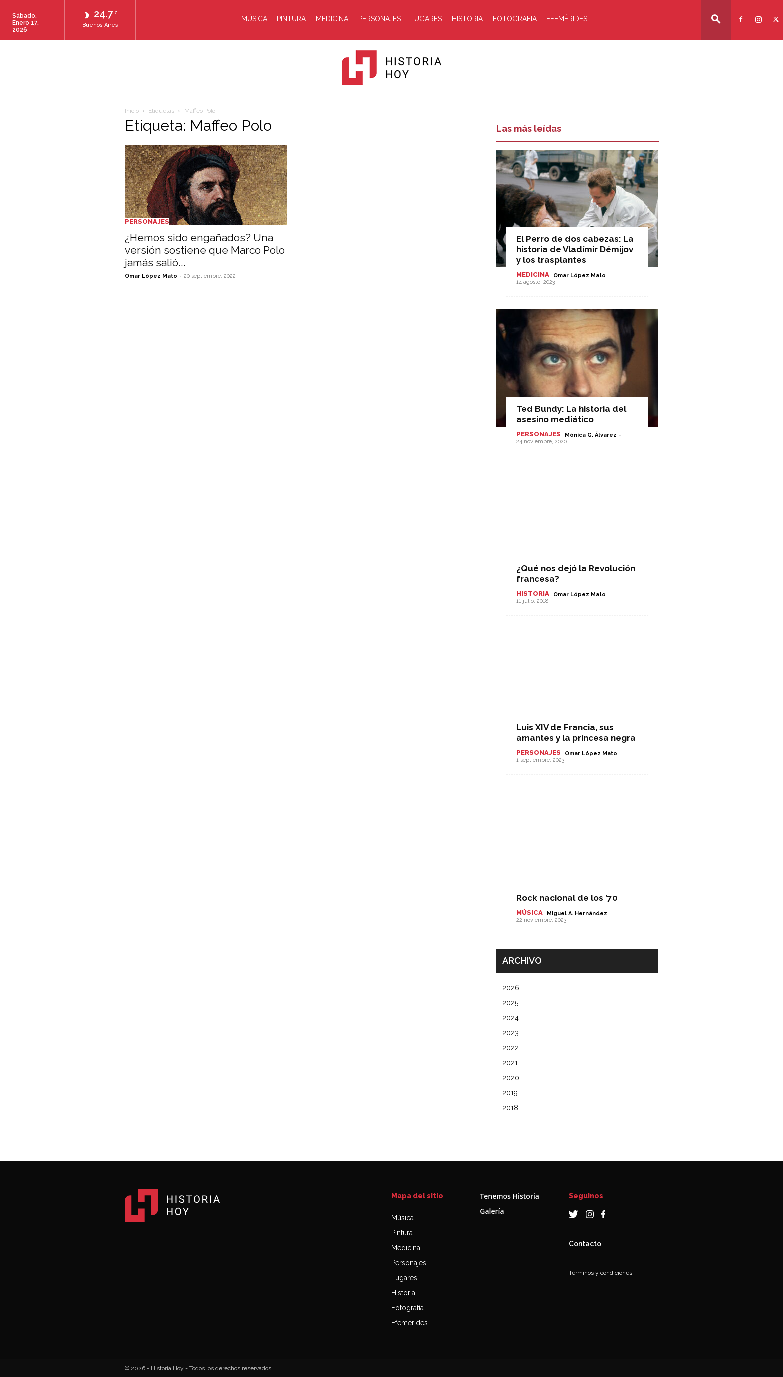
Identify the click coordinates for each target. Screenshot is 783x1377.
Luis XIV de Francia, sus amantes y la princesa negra (576, 732)
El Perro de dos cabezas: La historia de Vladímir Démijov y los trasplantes (575, 249)
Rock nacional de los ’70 (567, 898)
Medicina (332, 19)
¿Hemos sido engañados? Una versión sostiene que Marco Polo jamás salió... (205, 250)
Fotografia (515, 19)
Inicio (132, 110)
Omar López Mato (151, 276)
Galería (492, 1211)
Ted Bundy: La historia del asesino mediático (571, 414)
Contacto (585, 1244)
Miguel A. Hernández (577, 913)
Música (254, 19)
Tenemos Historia (509, 1196)
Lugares (426, 19)
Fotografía (408, 1308)
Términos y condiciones (600, 1272)
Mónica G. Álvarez (591, 435)
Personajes (379, 19)
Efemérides (566, 19)
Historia (467, 19)
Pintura (291, 19)
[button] (715, 19)
